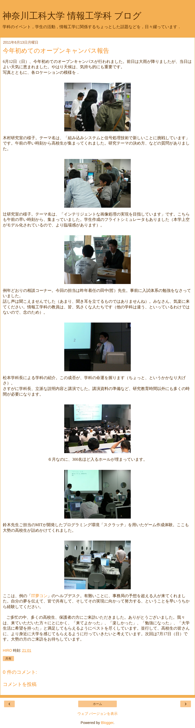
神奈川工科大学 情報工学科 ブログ (72, 16)
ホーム (97, 704)
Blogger (107, 723)
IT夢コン (39, 595)
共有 (8, 658)
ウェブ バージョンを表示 (97, 714)
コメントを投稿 (20, 684)
